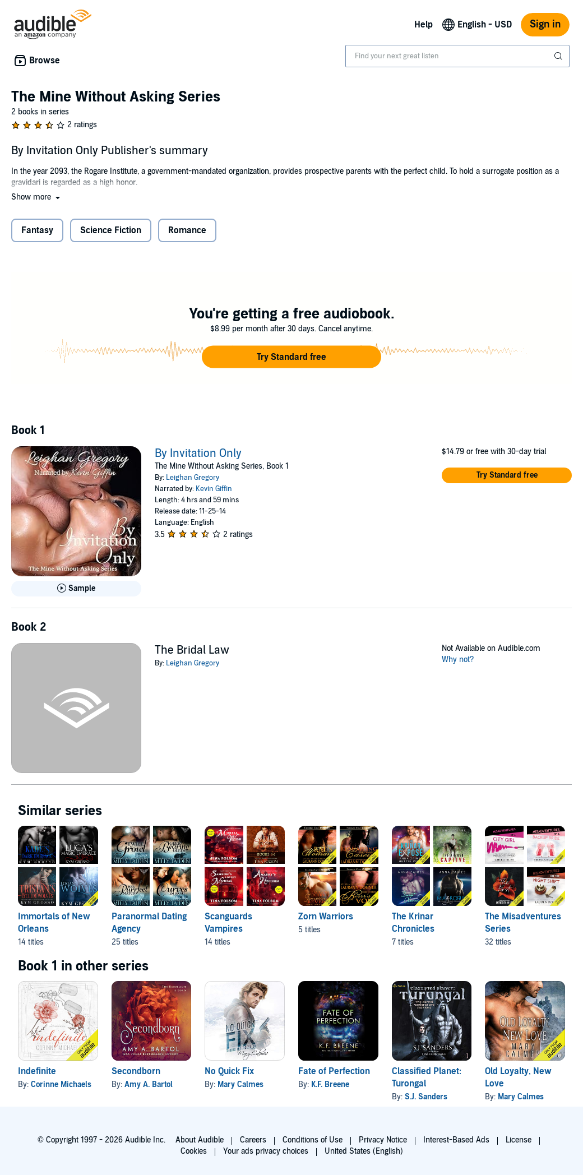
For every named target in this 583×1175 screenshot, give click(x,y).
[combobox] (457, 56)
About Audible (199, 1140)
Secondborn (136, 1071)
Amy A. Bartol (148, 1084)
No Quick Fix (229, 1071)
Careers (253, 1140)
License (518, 1140)
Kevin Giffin (214, 488)
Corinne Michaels (61, 1084)
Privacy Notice (383, 1140)
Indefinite (37, 1071)
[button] (36, 197)
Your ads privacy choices (265, 1151)
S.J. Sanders (426, 1097)
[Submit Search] (559, 56)
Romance (187, 230)
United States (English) (364, 1151)
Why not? (458, 659)
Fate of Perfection (334, 1071)
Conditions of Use (313, 1140)
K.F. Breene (330, 1084)
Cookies (194, 1151)
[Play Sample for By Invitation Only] (76, 588)
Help (423, 24)
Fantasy (37, 230)
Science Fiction (110, 230)
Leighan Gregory (192, 477)
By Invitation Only (198, 453)
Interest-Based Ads (456, 1140)
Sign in (545, 24)
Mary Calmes (240, 1084)
